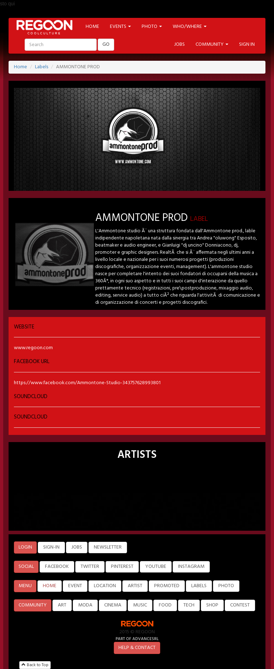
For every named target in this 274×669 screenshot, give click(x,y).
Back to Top (35, 665)
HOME (92, 27)
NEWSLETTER (108, 547)
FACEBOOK (57, 567)
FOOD (165, 605)
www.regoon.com (33, 348)
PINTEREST (122, 567)
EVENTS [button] (120, 27)
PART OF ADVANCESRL (137, 638)
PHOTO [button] (152, 27)
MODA (85, 605)
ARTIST (135, 586)
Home (20, 67)
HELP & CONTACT (137, 648)
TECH (188, 605)
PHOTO (226, 586)
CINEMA (112, 605)
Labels (41, 67)
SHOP (212, 605)
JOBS (179, 44)
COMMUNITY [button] (212, 44)
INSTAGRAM (191, 567)
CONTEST (240, 605)
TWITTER (90, 567)
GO (106, 44)
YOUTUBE (155, 567)
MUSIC (140, 605)
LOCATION (105, 586)
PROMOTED (166, 586)
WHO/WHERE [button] (190, 27)
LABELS (199, 586)
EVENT (75, 586)
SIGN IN (247, 44)
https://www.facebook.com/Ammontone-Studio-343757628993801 (87, 383)
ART (62, 605)
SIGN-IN (51, 547)
